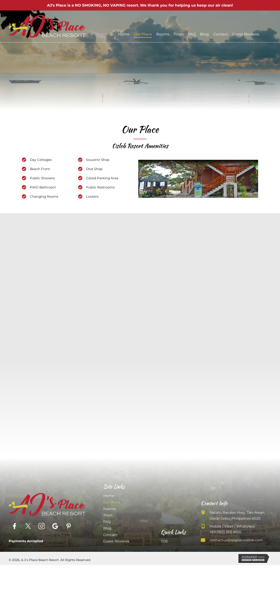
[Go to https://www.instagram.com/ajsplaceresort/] (41, 526)
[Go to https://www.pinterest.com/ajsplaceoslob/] (68, 526)
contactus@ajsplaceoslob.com (236, 540)
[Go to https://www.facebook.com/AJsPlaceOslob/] (14, 526)
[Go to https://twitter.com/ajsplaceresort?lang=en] (28, 526)
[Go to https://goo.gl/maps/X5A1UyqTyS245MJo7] (55, 526)
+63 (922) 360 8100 (226, 532)
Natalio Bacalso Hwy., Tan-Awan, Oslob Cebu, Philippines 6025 (237, 515)
